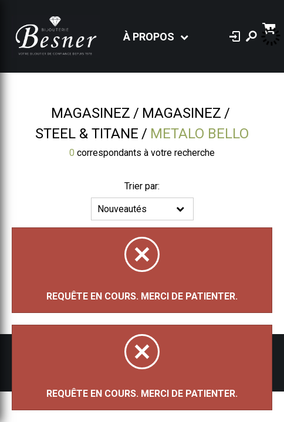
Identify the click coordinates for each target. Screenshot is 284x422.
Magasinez (90, 113)
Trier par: (142, 186)
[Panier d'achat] (270, 27)
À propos (148, 36)
